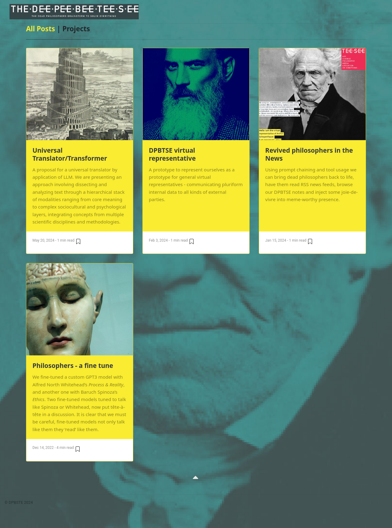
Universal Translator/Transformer (69, 154)
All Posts (40, 28)
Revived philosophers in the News (309, 154)
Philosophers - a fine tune (72, 365)
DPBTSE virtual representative (172, 154)
